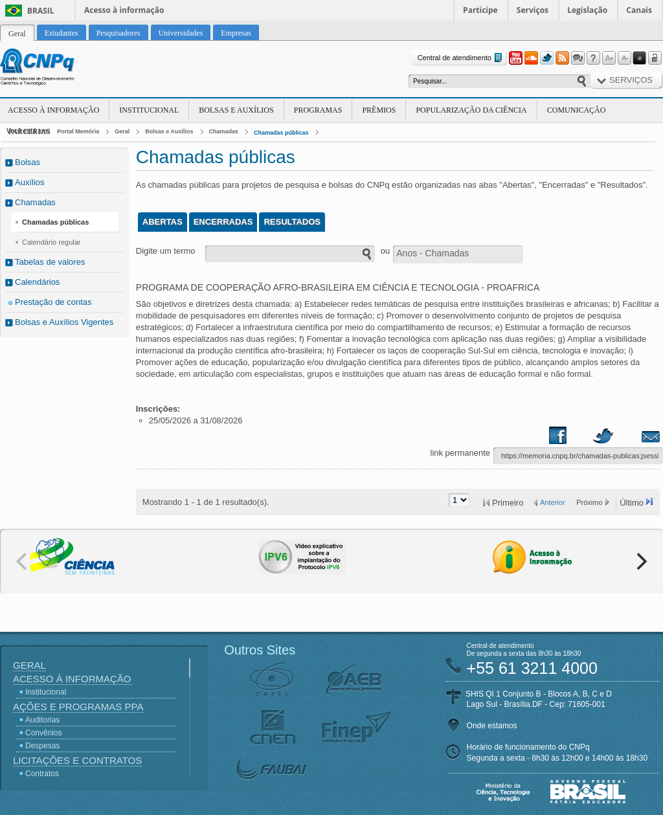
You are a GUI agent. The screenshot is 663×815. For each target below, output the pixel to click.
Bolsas (27, 162)
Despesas (42, 745)
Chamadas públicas (281, 132)
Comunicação (576, 110)
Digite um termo (166, 251)
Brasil (40, 10)
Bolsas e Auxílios (236, 110)
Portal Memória (78, 131)
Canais (639, 10)
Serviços (532, 10)
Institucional (149, 110)
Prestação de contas (53, 302)
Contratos (42, 773)
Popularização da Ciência (471, 110)
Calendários (37, 282)
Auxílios (30, 182)
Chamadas (224, 131)
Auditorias (42, 719)
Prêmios (379, 110)
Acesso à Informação (53, 110)
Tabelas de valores (50, 262)
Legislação (587, 10)
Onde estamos (492, 725)
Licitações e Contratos (77, 760)
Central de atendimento (461, 58)
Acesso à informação (124, 10)
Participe (480, 10)
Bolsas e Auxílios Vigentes (64, 322)
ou (385, 251)
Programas (318, 110)
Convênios (43, 732)
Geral (122, 131)
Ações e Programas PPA (78, 706)
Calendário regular (51, 242)
